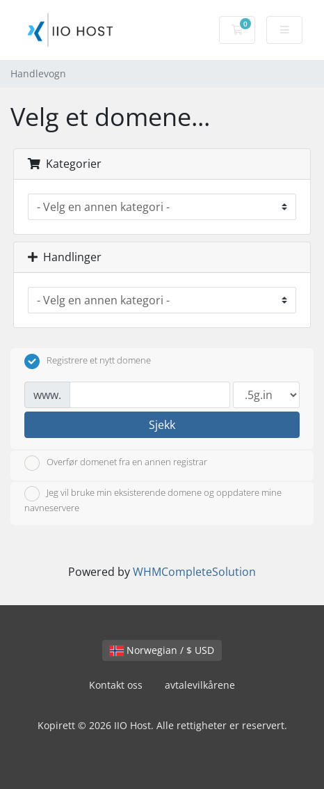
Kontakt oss (116, 685)
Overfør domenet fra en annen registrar (115, 463)
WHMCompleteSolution (194, 571)
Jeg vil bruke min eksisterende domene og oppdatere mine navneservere (153, 500)
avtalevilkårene (200, 685)
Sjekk (162, 424)
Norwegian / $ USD (162, 650)
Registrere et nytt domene (87, 361)
